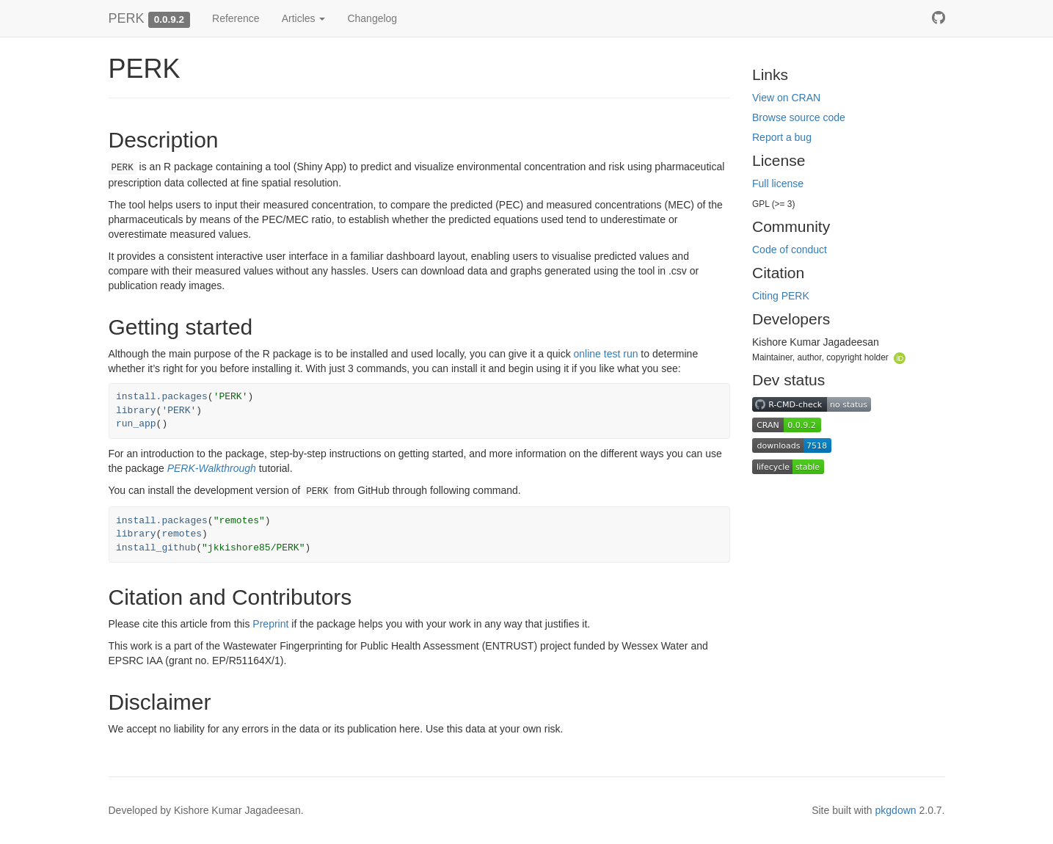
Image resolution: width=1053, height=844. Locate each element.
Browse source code (798, 117)
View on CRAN (786, 97)
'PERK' (178, 410)
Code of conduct (789, 249)
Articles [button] (304, 18)
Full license (778, 183)
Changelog (372, 18)
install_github (156, 547)
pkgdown (896, 810)
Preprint (270, 624)
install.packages (162, 396)
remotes (181, 533)
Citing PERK (780, 296)
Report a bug (782, 137)
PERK (127, 18)
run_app (136, 423)
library (136, 410)
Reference (236, 18)
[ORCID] (899, 357)
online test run (606, 354)
